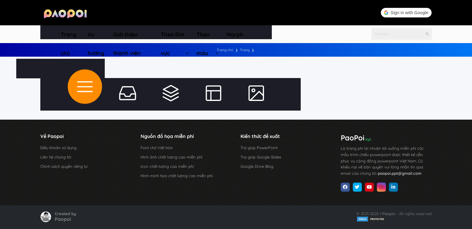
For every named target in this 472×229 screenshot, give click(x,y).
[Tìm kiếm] (427, 32)
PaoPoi (356, 137)
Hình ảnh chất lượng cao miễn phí (171, 157)
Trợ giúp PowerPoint (259, 147)
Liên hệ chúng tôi (55, 157)
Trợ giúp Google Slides (261, 157)
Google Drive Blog (257, 166)
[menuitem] (70, 32)
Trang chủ (225, 50)
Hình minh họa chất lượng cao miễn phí (177, 175)
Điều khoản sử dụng (58, 147)
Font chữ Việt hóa (156, 147)
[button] (406, 12)
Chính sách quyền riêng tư (63, 166)
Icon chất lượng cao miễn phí (167, 166)
